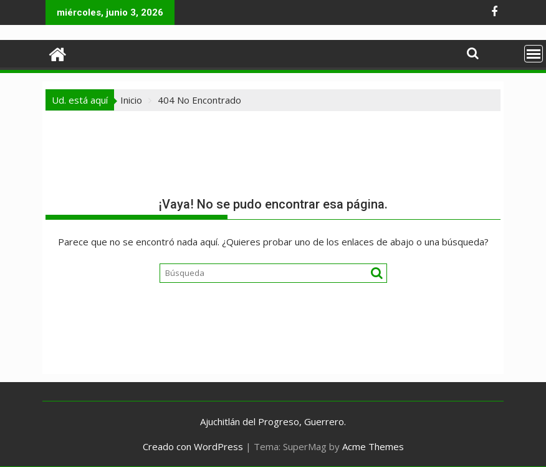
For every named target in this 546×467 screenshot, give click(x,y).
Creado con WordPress (193, 446)
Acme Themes (373, 446)
